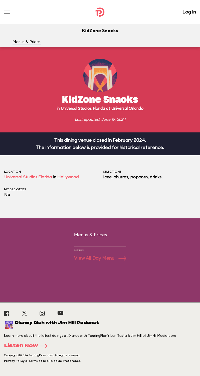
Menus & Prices (26, 41)
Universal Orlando (127, 108)
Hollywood (68, 176)
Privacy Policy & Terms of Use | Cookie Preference (42, 361)
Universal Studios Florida (83, 108)
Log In (189, 12)
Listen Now (27, 346)
